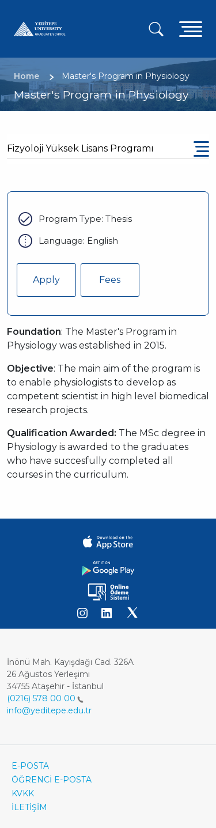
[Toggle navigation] (190, 28)
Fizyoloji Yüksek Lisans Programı (80, 148)
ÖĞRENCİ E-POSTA (52, 779)
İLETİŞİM (29, 807)
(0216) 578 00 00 (45, 698)
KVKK (23, 793)
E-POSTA (30, 766)
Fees (109, 279)
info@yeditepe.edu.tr (49, 710)
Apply (46, 279)
